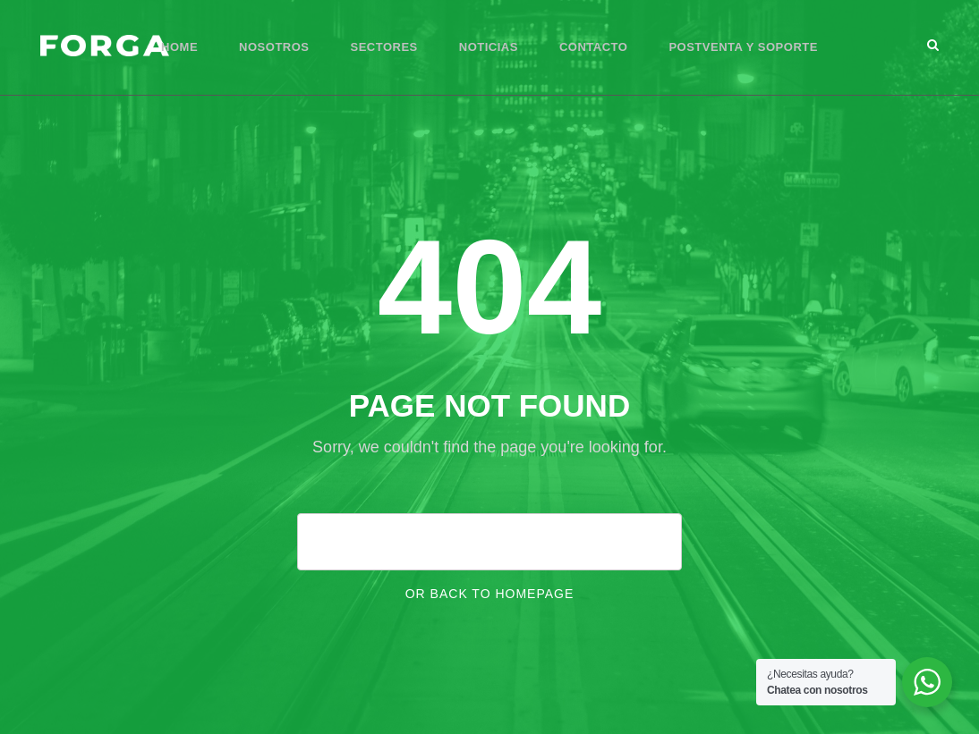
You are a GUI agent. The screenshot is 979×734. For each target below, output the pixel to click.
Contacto (593, 47)
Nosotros (274, 47)
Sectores (384, 47)
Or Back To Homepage (490, 593)
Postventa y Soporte (743, 47)
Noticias (488, 47)
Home (179, 47)
